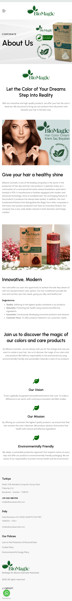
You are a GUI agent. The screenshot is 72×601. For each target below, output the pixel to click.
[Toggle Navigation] (4, 11)
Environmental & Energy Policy (15, 552)
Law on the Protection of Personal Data (19, 542)
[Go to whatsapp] (6, 593)
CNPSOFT (8, 588)
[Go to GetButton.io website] (6, 598)
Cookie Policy (8, 547)
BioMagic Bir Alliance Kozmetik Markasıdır (20, 573)
